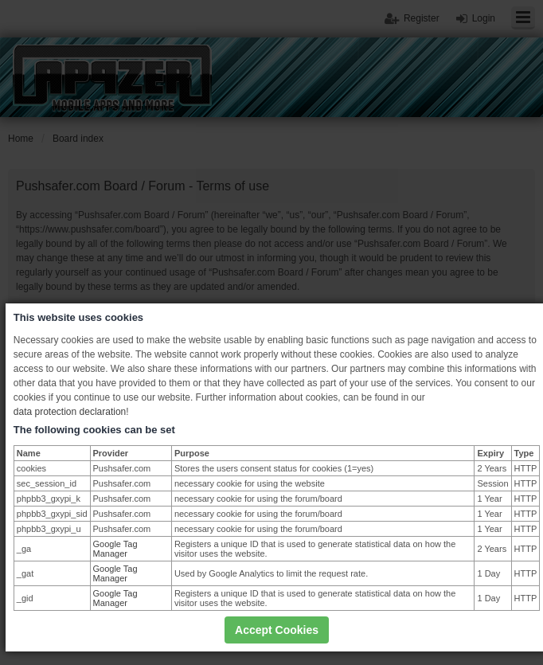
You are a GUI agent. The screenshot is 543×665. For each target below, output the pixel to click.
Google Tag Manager (115, 548)
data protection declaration (70, 411)
